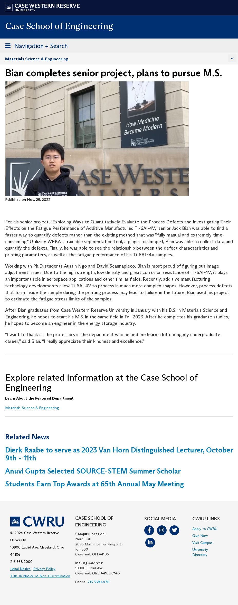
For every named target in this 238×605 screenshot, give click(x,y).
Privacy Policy (44, 568)
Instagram (162, 530)
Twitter (174, 530)
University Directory (200, 552)
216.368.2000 (21, 561)
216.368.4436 (98, 582)
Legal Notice (20, 568)
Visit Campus (202, 542)
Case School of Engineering (59, 25)
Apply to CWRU (204, 528)
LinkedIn (150, 542)
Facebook (149, 530)
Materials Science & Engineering (37, 59)
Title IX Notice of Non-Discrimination (40, 576)
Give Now (200, 535)
